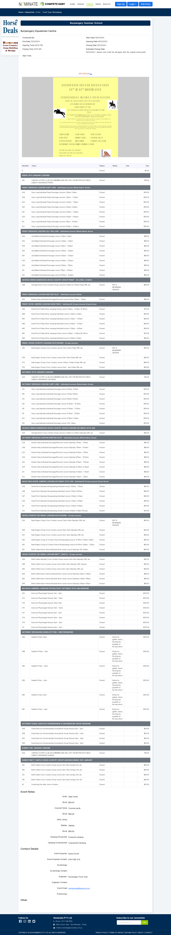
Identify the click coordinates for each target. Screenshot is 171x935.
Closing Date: (91, 45)
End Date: (26, 41)
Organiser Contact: (59, 882)
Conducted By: (28, 38)
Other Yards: (62, 819)
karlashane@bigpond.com (79, 888)
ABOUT (141, 932)
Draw (98, 4)
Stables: (64, 825)
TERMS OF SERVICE (116, 932)
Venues (80, 4)
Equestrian (29, 12)
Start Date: (90, 38)
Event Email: (62, 888)
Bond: (64, 802)
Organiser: (63, 876)
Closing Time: (27, 49)
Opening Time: (28, 45)
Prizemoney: (62, 894)
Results (106, 4)
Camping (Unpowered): (57, 843)
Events (89, 4)
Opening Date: (92, 41)
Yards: (64, 796)
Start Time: (27, 56)
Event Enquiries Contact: (57, 859)
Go (144, 922)
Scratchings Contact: (58, 871)
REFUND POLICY (131, 932)
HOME (72, 4)
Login (132, 4)
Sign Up (121, 4)
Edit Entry (145, 4)
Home (20, 12)
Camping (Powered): (58, 837)
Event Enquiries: (60, 853)
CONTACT (149, 932)
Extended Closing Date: (95, 49)
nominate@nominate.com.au (71, 928)
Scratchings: (62, 865)
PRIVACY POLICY (102, 932)
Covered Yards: (61, 808)
